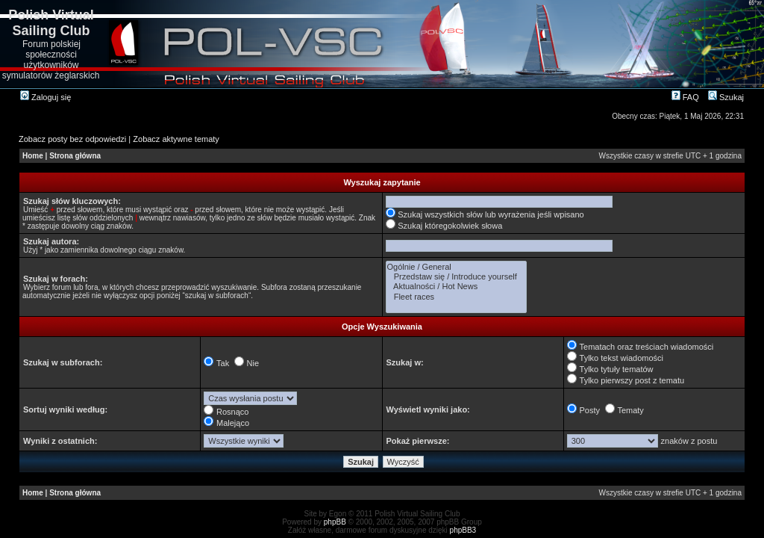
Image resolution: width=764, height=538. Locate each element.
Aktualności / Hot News (456, 286)
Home (32, 156)
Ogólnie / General (456, 267)
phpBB (335, 522)
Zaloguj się (45, 97)
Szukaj (726, 97)
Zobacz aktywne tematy (176, 138)
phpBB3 (463, 530)
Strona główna (75, 156)
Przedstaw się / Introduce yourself (456, 277)
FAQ (685, 97)
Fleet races (456, 297)
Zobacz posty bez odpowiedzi (72, 138)
